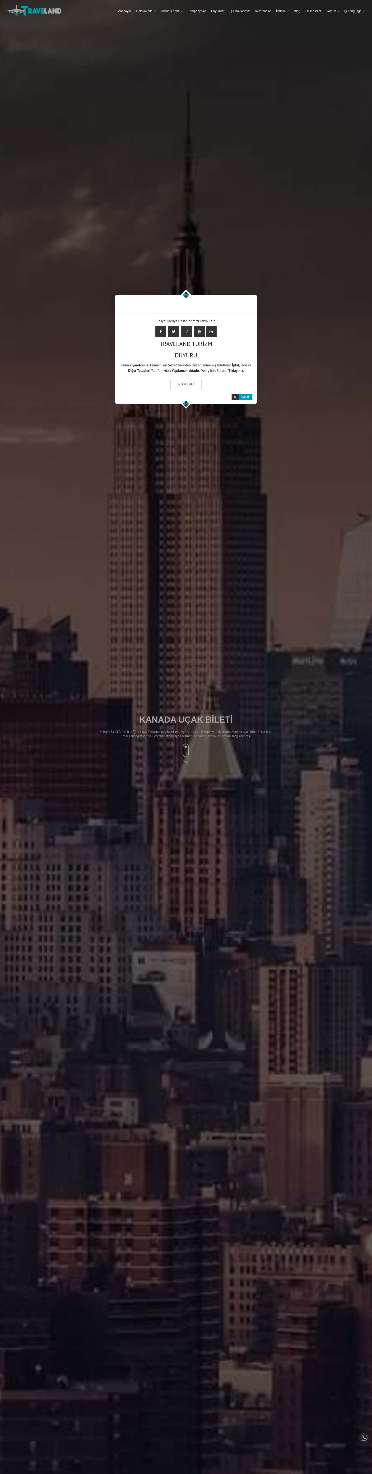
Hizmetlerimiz (170, 11)
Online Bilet (313, 11)
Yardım (331, 11)
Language (353, 11)
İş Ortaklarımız (240, 11)
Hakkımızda (144, 11)
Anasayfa (124, 11)
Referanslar (263, 11)
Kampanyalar (197, 11)
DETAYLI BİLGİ (186, 384)
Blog (297, 11)
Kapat (245, 396)
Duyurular (217, 11)
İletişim (281, 11)
